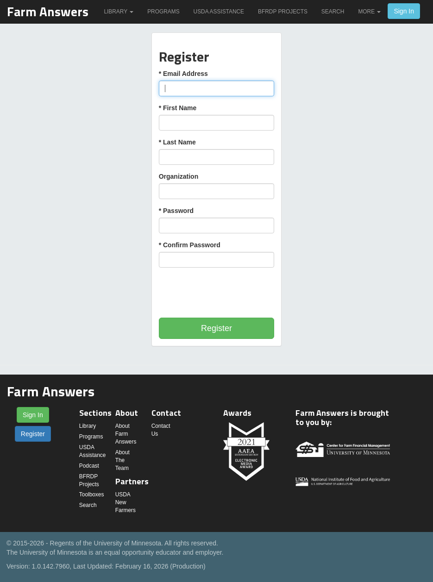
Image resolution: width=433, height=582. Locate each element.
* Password (176, 210)
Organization (179, 176)
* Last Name (177, 142)
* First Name (178, 108)
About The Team (122, 460)
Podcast (89, 466)
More (369, 11)
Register (216, 328)
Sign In (404, 11)
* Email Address (183, 73)
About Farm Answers (126, 434)
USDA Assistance (219, 11)
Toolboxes (91, 494)
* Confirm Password (189, 245)
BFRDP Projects (282, 11)
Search (333, 11)
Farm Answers (47, 11)
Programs (163, 11)
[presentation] (229, 293)
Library (118, 11)
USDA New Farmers (125, 502)
